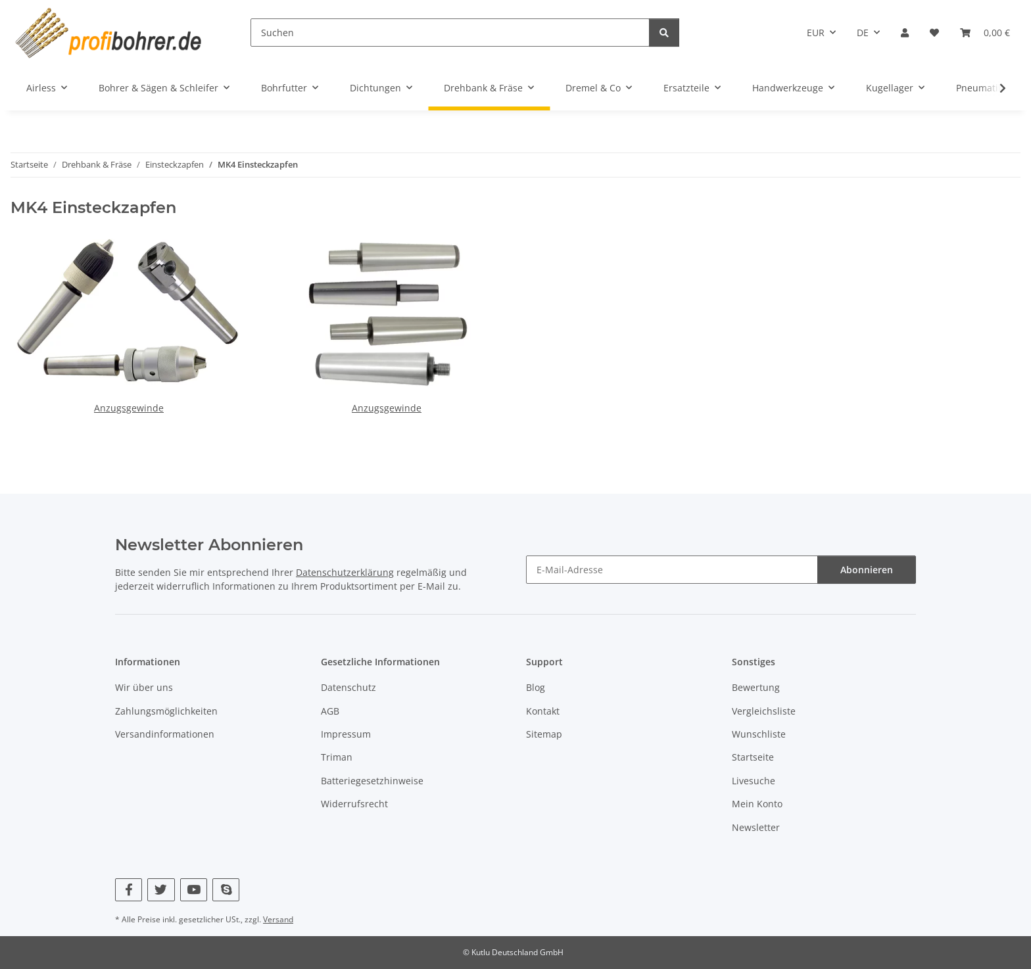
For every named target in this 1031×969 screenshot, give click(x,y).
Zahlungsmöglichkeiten (166, 711)
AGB (330, 711)
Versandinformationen (164, 734)
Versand (278, 919)
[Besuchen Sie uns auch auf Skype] (225, 889)
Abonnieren (866, 569)
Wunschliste (759, 734)
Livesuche (753, 780)
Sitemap (544, 734)
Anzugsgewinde (129, 408)
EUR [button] (816, 32)
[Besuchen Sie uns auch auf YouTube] (193, 889)
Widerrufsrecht (354, 803)
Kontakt (543, 711)
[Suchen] (450, 32)
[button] (904, 32)
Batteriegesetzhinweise (372, 780)
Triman (336, 757)
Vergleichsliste (764, 711)
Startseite (753, 757)
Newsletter (756, 827)
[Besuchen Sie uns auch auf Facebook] (128, 889)
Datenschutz (348, 687)
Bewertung (756, 687)
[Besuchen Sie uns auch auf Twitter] (160, 889)
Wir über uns (144, 687)
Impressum (346, 734)
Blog (535, 687)
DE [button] (863, 32)
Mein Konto (757, 803)
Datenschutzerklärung (345, 572)
